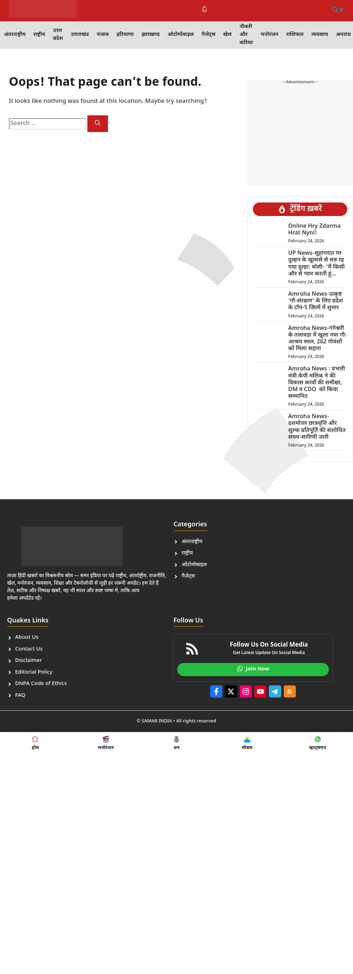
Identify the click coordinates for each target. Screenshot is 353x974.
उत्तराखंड (80, 34)
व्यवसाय (319, 34)
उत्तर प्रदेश (58, 34)
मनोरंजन (269, 34)
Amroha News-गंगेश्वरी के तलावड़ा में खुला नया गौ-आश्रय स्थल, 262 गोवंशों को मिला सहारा (317, 339)
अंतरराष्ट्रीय (15, 34)
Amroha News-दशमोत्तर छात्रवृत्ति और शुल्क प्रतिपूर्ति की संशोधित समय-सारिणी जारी (317, 427)
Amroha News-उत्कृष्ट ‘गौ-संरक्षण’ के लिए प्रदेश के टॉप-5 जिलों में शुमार (315, 301)
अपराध (343, 34)
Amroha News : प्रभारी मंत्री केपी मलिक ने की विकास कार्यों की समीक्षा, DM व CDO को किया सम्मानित (316, 382)
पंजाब (103, 34)
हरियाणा (125, 34)
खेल (227, 34)
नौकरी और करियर (246, 34)
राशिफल (295, 34)
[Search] (97, 123)
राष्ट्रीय (39, 34)
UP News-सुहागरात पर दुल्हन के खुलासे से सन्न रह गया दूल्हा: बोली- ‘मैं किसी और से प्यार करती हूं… (316, 264)
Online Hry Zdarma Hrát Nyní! (314, 230)
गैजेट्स (209, 34)
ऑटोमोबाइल (181, 34)
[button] (338, 11)
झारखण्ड (150, 34)
